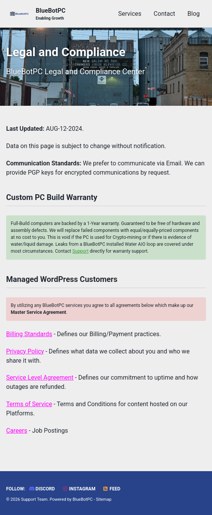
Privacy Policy (25, 351)
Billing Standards (29, 334)
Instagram (79, 489)
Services (129, 13)
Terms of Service (29, 404)
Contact (164, 13)
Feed (111, 489)
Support (80, 251)
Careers (16, 430)
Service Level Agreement (39, 377)
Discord (42, 489)
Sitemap (103, 499)
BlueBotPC (50, 14)
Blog (193, 13)
